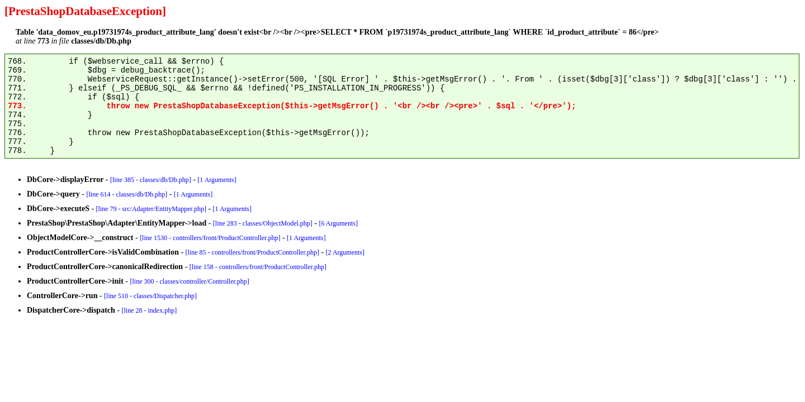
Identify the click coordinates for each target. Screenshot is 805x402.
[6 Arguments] (338, 223)
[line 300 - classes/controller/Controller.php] (189, 281)
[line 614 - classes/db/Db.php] (127, 194)
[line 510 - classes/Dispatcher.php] (150, 296)
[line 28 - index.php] (149, 310)
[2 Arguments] (345, 252)
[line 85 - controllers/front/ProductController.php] (252, 252)
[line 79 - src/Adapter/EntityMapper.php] (151, 209)
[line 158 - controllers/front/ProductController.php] (258, 267)
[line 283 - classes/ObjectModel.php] (262, 223)
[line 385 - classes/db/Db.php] (150, 180)
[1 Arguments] (216, 180)
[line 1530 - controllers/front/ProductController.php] (210, 238)
